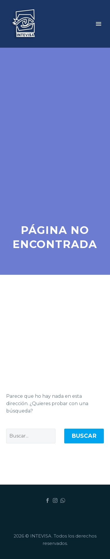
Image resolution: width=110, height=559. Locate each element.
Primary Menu (98, 24)
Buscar (84, 435)
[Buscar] (30, 436)
